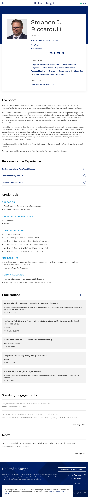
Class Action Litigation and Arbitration (59, 68)
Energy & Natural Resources (42, 84)
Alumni (78, 483)
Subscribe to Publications (72, 469)
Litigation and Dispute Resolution (45, 65)
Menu (84, 3)
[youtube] (85, 493)
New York (35, 45)
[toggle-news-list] (85, 295)
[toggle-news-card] (81, 295)
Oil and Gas (78, 71)
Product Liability (38, 71)
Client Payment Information (74, 476)
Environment (64, 71)
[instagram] (77, 493)
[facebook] (81, 493)
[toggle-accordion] (44, 169)
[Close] (69, 492)
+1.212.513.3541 (36, 48)
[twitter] (74, 493)
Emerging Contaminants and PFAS (49, 74)
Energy (52, 71)
